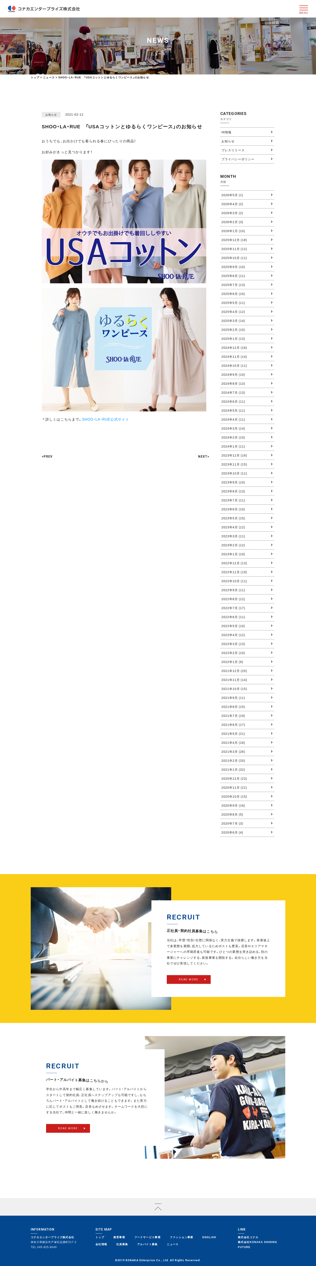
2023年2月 (233, 545)
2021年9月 (233, 697)
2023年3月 (233, 536)
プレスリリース (233, 150)
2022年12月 (234, 563)
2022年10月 (234, 581)
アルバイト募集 (147, 1244)
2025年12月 (234, 240)
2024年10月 (234, 365)
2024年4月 (233, 419)
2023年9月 (233, 482)
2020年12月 (234, 778)
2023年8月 (233, 491)
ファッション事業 (181, 1237)
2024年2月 (233, 437)
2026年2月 (232, 222)
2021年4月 (233, 742)
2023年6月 (233, 509)
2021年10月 (234, 688)
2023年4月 (233, 527)
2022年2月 (233, 653)
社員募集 (122, 1244)
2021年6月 (233, 724)
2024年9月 (233, 374)
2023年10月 (234, 473)
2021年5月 (233, 733)
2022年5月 (233, 626)
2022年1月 (232, 661)
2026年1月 (233, 231)
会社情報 (101, 1244)
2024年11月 (234, 356)
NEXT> (203, 456)
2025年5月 (233, 302)
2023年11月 (234, 464)
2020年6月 (232, 832)
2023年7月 (233, 500)
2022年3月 (233, 644)
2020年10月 (234, 796)
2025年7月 (233, 284)
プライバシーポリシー (238, 159)
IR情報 (226, 132)
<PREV (47, 456)
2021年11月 (234, 679)
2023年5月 (233, 518)
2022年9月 (233, 590)
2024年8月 (233, 383)
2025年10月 (234, 258)
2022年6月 (233, 617)
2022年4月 (233, 635)
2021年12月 (234, 670)
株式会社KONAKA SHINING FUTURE (257, 1244)
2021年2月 (233, 760)
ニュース (173, 1244)
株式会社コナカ (248, 1237)
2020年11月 (234, 787)
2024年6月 (233, 401)
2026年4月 (232, 204)
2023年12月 (234, 455)
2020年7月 (232, 823)
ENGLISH (209, 1237)
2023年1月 (233, 554)
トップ (35, 77)
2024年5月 (233, 410)
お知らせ (228, 141)
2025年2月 (233, 329)
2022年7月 (233, 608)
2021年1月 (233, 769)
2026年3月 (232, 213)
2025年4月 (233, 311)
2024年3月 (233, 428)
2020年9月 (233, 805)
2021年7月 (233, 715)
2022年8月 (233, 599)
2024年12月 (234, 347)
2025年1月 (233, 338)
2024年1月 (233, 446)
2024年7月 (233, 392)
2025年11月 (234, 249)
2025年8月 (233, 275)
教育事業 (119, 1237)
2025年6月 (233, 293)
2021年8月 (233, 706)
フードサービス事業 (147, 1237)
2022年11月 (234, 572)
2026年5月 (232, 195)
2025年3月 (233, 320)
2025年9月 (233, 266)
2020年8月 (232, 814)
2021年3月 (233, 751)
